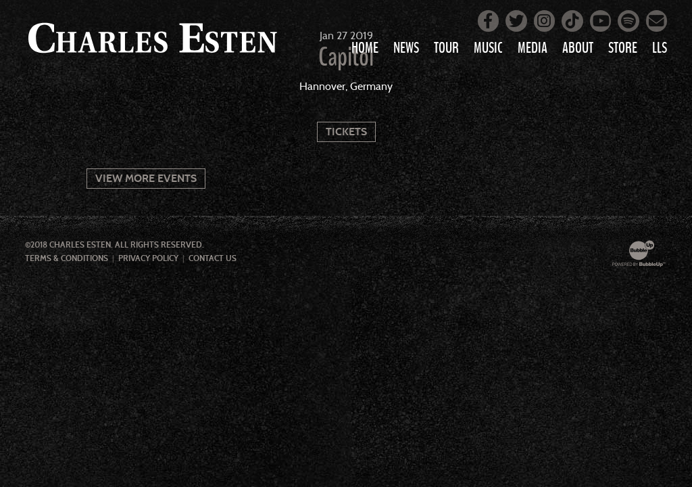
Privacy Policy (148, 258)
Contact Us (213, 258)
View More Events (146, 178)
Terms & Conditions (66, 258)
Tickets (346, 131)
